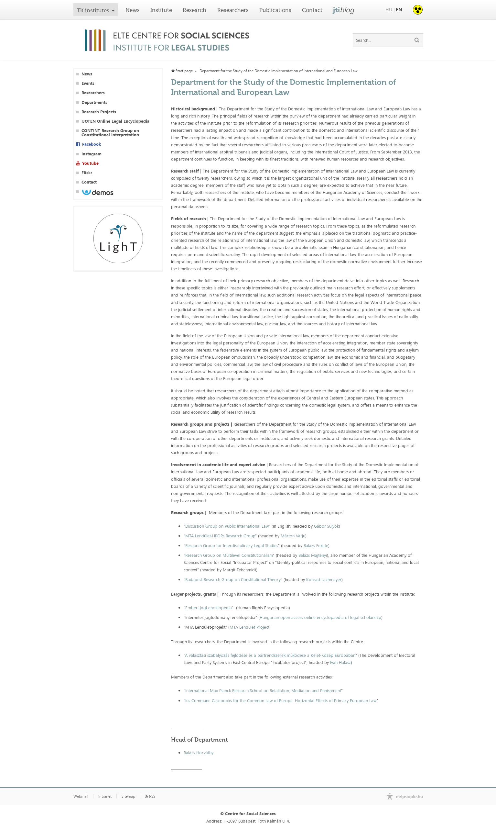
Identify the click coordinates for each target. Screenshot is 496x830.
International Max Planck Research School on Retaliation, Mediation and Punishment (263, 690)
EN (399, 9)
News (132, 10)
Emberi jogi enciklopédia (208, 608)
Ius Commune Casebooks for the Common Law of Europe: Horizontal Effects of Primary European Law (280, 700)
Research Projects (98, 112)
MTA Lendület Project (249, 627)
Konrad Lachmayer (323, 579)
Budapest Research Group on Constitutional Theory (233, 579)
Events (87, 83)
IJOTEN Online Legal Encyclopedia (115, 121)
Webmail (80, 796)
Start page (182, 70)
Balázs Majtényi (312, 555)
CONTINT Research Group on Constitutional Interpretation (110, 133)
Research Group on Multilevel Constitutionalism (229, 555)
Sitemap (128, 796)
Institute (161, 10)
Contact (312, 10)
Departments (94, 102)
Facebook (91, 144)
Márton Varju (293, 536)
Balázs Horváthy (198, 753)
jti (343, 10)
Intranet (105, 796)
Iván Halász (340, 662)
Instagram (91, 154)
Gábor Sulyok (326, 526)
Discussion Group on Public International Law (227, 526)
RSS (150, 796)
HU (388, 9)
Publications (275, 10)
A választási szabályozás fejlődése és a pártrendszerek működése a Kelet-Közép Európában (270, 655)
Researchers (233, 10)
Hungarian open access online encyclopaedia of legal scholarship (320, 617)
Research (194, 10)
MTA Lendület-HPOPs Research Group (220, 536)
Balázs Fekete (316, 545)
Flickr (86, 173)
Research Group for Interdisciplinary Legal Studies (231, 545)
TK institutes (93, 10)
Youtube (90, 163)
